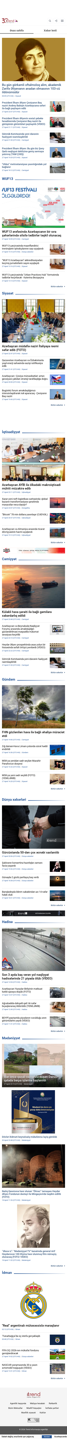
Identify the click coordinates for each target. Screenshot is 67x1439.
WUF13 (7, 179)
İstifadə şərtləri (52, 1408)
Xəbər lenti (50, 30)
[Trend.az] (10, 20)
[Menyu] (62, 20)
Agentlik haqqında (18, 1403)
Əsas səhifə (17, 30)
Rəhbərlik (53, 1403)
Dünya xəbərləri (14, 800)
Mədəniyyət (11, 1038)
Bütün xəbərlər (57, 286)
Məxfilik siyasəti (28, 1412)
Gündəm (8, 679)
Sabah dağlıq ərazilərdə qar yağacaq (24, 1436)
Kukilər (43, 1412)
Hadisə (7, 922)
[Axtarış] (50, 20)
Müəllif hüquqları (33, 1408)
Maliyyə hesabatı (37, 1403)
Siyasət (7, 293)
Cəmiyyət (9, 559)
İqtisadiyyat (11, 432)
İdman (7, 1273)
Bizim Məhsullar (15, 1408)
